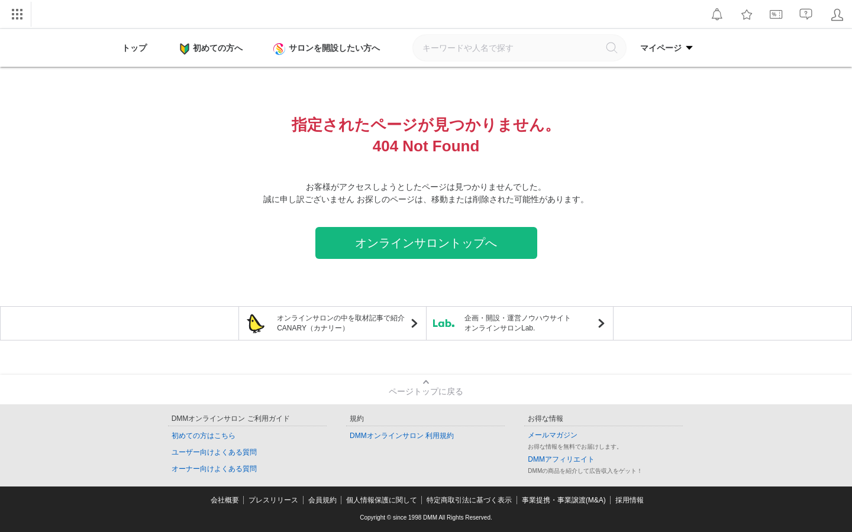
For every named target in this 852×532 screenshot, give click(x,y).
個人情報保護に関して (381, 500)
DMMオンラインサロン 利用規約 (402, 436)
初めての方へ (211, 49)
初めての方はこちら (203, 436)
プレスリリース (273, 500)
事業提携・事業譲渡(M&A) (564, 500)
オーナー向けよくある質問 (214, 469)
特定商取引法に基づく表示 (469, 500)
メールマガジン (552, 435)
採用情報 (629, 500)
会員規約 (322, 500)
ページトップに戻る (426, 391)
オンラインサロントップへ (426, 242)
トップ (134, 48)
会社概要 (225, 500)
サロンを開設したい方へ (328, 49)
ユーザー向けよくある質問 (214, 452)
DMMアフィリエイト (561, 459)
